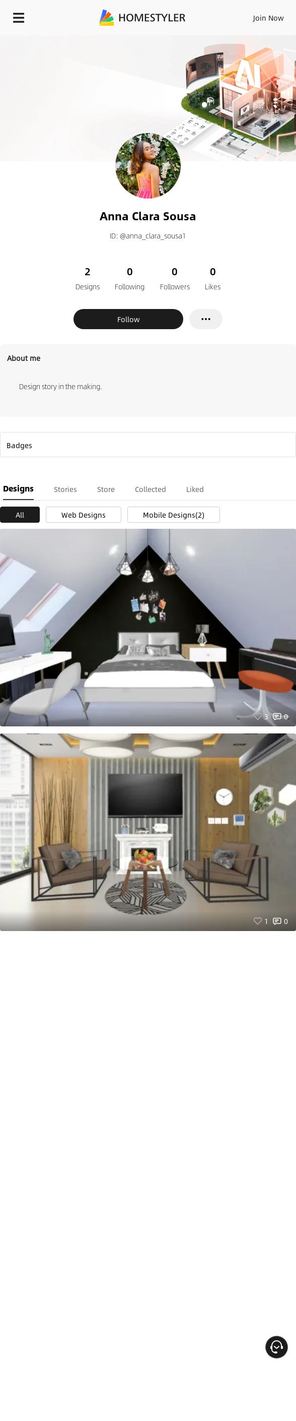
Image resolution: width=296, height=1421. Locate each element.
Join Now (268, 17)
